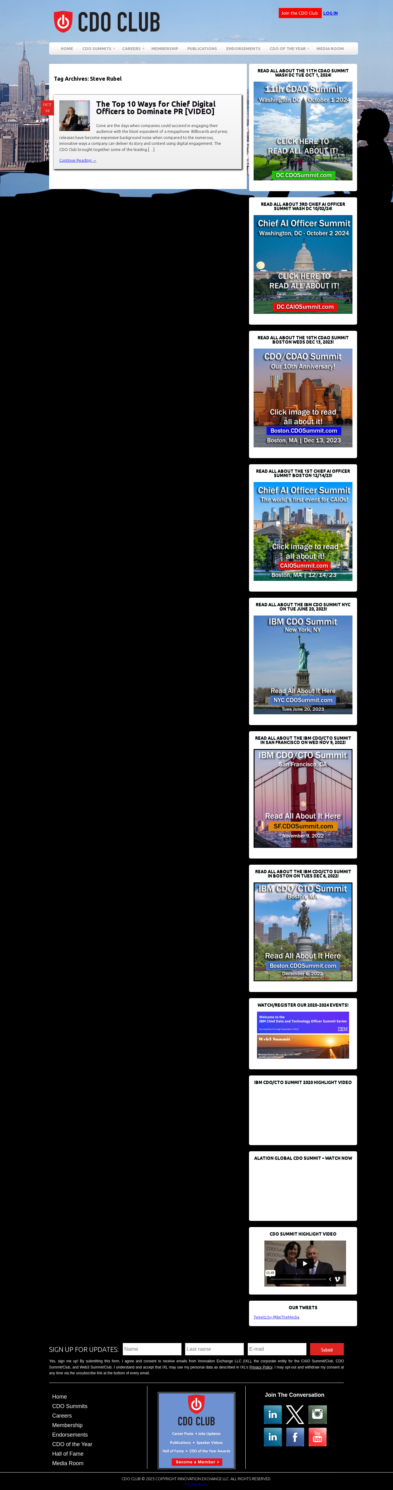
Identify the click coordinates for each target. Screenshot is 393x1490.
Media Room (330, 48)
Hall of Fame (68, 1454)
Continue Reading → (77, 160)
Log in (330, 13)
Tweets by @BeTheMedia (276, 1317)
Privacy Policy (261, 1367)
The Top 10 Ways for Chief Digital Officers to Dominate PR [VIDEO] (156, 107)
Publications (202, 48)
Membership (164, 48)
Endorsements (243, 48)
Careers (131, 49)
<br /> (300, 1112)
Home (67, 48)
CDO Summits (97, 49)
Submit (327, 1349)
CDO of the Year (287, 49)
